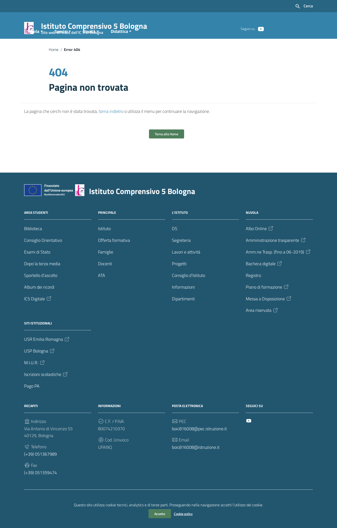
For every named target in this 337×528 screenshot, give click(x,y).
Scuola (33, 47)
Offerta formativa (114, 256)
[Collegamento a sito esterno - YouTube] (261, 28)
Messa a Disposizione (269, 314)
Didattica (119, 47)
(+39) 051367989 (40, 470)
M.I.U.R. (34, 378)
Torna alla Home (166, 149)
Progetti (179, 279)
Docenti (105, 279)
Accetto (159, 513)
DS (174, 244)
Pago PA (32, 402)
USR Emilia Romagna (47, 355)
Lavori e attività (186, 267)
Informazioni (183, 303)
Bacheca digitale (264, 279)
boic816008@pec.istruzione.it (199, 444)
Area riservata (262, 326)
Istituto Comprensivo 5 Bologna (94, 27)
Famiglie (105, 267)
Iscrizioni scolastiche (46, 390)
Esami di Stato (37, 267)
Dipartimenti (183, 314)
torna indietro (111, 127)
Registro (253, 291)
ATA (101, 291)
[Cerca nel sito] (304, 6)
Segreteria (181, 256)
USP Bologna (39, 367)
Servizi (61, 47)
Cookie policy (183, 513)
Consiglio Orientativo (43, 256)
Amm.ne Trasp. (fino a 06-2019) (278, 267)
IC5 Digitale (38, 314)
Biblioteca (33, 244)
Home (54, 65)
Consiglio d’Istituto (188, 291)
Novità (89, 47)
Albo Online (260, 244)
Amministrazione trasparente (276, 256)
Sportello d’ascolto (40, 291)
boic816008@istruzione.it (195, 463)
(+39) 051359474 (40, 488)
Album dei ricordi (39, 303)
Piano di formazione (267, 303)
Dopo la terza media (42, 279)
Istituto (104, 244)
